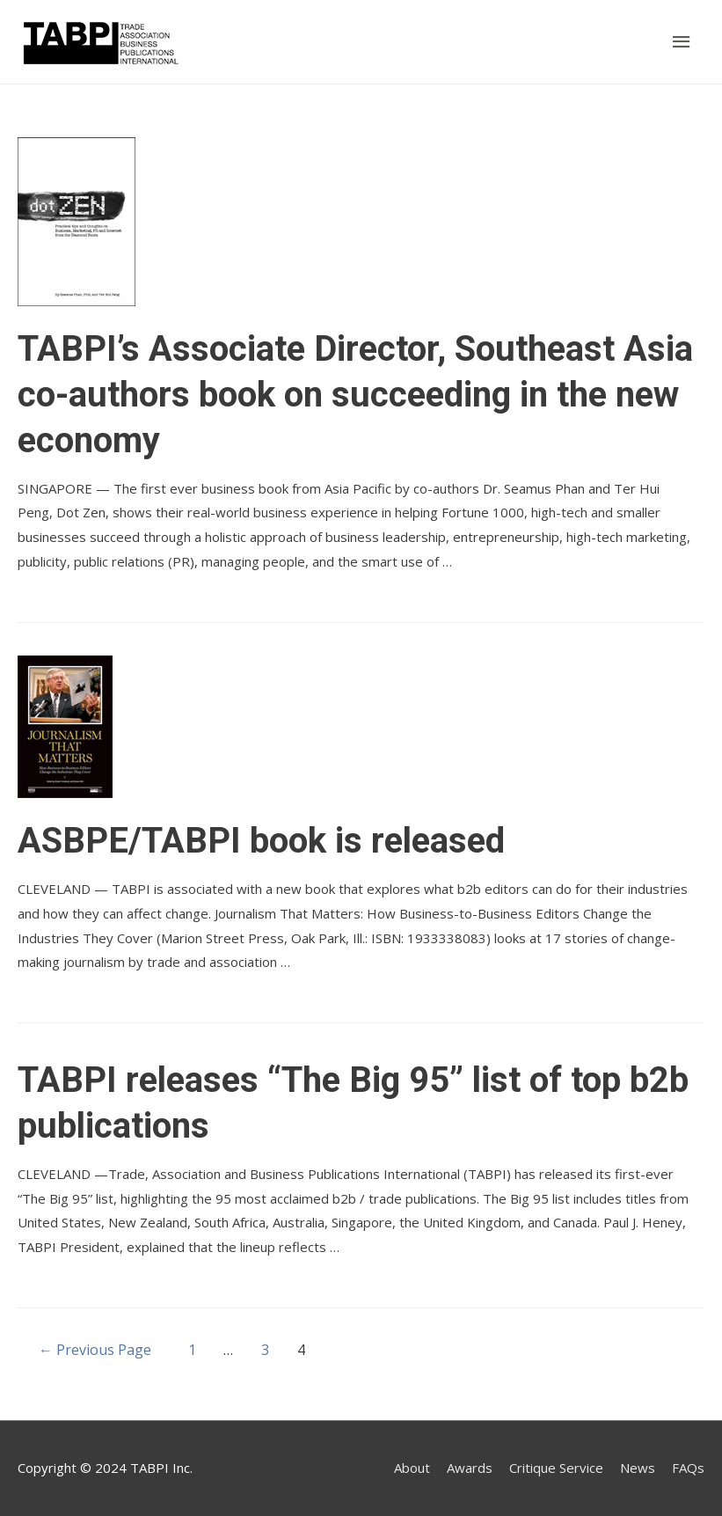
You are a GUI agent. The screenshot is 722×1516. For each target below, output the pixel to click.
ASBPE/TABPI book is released (261, 840)
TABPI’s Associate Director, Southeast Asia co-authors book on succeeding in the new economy (355, 394)
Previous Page (95, 1349)
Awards (469, 1467)
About (412, 1467)
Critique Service (556, 1467)
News (637, 1467)
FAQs (688, 1467)
